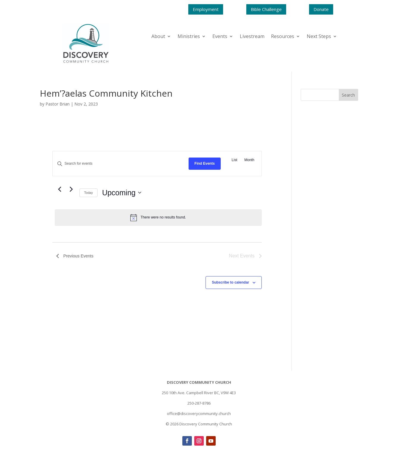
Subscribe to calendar (230, 282)
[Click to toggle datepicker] (121, 193)
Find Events (205, 163)
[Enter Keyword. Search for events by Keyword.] (121, 163)
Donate (321, 9)
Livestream (252, 37)
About (158, 37)
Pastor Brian (58, 104)
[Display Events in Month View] (249, 160)
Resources (282, 37)
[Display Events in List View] (234, 160)
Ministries (189, 37)
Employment (206, 9)
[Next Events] (71, 189)
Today (88, 192)
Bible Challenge (266, 9)
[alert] (158, 217)
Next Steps (319, 37)
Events (219, 37)
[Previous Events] (59, 189)
